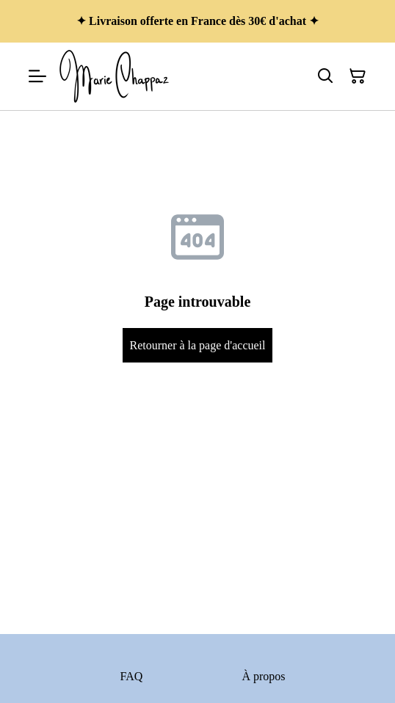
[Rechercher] (325, 76)
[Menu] (37, 76)
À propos (263, 676)
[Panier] (357, 76)
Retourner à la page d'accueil (197, 345)
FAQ (131, 676)
